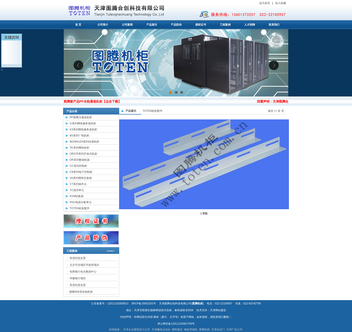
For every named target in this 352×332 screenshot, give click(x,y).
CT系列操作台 (78, 184)
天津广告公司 (234, 329)
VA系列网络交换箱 (81, 178)
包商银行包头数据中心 (83, 271)
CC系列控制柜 (78, 165)
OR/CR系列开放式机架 (83, 153)
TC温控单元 (77, 190)
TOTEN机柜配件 (79, 208)
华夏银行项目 (78, 278)
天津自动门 (218, 329)
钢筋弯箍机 (191, 329)
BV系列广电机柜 (79, 135)
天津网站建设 (218, 310)
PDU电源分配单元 (80, 202)
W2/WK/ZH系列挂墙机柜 (84, 141)
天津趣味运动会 (161, 329)
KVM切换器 (77, 196)
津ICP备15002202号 (143, 303)
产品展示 (151, 24)
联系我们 (274, 24)
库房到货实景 (78, 258)
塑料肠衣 (177, 329)
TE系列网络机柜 (79, 147)
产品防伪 (176, 24)
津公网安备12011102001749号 (175, 323)
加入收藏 (281, 3)
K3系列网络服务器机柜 (83, 129)
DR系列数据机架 (80, 159)
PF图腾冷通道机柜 (81, 117)
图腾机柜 (204, 329)
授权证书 (200, 24)
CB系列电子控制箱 (81, 172)
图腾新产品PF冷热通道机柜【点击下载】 (92, 101)
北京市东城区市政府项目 (84, 264)
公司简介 (102, 24)
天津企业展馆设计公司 (136, 329)
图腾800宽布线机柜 (81, 291)
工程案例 (225, 24)
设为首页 (264, 3)
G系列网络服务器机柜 (83, 123)
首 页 (78, 24)
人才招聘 (249, 24)
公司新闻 (127, 24)
